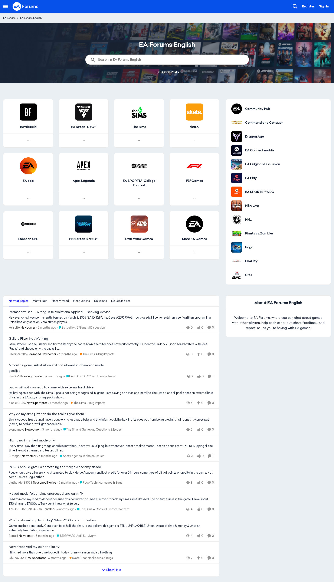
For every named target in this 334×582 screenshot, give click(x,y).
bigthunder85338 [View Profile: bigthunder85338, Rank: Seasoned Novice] (20, 482)
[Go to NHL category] (236, 219)
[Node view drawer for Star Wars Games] (139, 252)
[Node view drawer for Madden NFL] (28, 252)
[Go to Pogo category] (236, 247)
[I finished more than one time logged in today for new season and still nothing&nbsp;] (111, 552)
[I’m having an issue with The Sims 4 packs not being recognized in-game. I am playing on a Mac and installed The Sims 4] (111, 395)
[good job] (111, 371)
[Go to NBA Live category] (236, 205)
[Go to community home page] (26, 6)
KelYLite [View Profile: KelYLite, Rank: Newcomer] (14, 327)
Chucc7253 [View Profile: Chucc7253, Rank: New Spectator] (16, 558)
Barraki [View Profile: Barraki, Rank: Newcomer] (13, 536)
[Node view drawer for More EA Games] (194, 252)
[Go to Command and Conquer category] (236, 122)
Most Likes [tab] (40, 301)
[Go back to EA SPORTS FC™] (83, 127)
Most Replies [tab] (81, 301)
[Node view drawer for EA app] (28, 198)
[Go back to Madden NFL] (28, 239)
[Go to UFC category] (236, 275)
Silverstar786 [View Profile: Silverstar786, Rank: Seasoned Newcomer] (18, 354)
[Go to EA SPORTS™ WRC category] (236, 192)
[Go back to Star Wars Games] (139, 239)
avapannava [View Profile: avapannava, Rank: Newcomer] (16, 429)
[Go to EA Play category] (236, 178)
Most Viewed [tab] (60, 301)
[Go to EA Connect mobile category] (236, 150)
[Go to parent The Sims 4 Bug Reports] (96, 354)
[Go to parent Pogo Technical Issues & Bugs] (100, 482)
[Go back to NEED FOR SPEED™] (83, 239)
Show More (111, 570)
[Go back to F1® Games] (194, 181)
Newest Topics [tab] (19, 301)
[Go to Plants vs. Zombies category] (236, 233)
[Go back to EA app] (28, 181)
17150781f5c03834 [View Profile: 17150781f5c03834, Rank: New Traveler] (22, 509)
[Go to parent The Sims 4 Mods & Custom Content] (102, 509)
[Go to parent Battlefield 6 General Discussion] (81, 327)
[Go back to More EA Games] (194, 239)
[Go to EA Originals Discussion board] (236, 164)
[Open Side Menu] (5, 6)
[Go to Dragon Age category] (236, 136)
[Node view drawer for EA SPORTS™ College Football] (139, 198)
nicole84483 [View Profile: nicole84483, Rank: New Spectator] (17, 403)
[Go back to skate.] (194, 127)
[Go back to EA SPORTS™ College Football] (138, 183)
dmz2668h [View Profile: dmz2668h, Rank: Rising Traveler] (16, 376)
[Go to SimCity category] (236, 261)
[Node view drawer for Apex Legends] (83, 198)
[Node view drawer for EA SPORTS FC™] (83, 140)
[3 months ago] (46, 327)
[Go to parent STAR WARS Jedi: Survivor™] (75, 536)
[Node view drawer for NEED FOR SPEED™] (83, 252)
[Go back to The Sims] (139, 127)
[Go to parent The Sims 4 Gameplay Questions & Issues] (91, 429)
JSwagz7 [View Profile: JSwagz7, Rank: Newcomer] (15, 456)
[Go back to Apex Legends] (84, 181)
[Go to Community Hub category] (236, 108)
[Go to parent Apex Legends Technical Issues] (81, 456)
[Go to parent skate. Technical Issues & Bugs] (90, 558)
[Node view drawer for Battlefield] (28, 140)
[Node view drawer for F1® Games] (194, 198)
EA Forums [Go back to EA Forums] (9, 18)
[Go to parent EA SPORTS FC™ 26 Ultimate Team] (89, 376)
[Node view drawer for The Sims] (139, 140)
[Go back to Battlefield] (28, 127)
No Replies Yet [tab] (120, 301)
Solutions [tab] (100, 301)
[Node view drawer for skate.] (194, 140)
